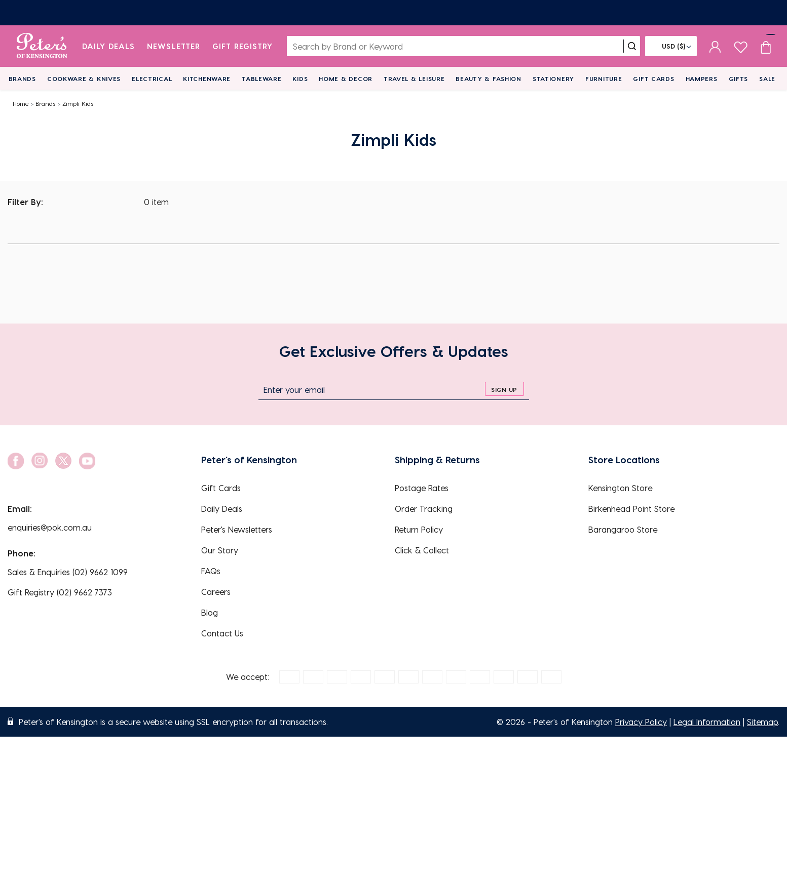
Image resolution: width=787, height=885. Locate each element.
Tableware (261, 78)
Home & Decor (345, 78)
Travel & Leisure (414, 78)
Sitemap (762, 722)
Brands (22, 78)
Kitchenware (207, 78)
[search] (632, 46)
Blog (209, 612)
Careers (216, 591)
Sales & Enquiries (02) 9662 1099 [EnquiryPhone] (68, 572)
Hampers (702, 78)
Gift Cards (653, 78)
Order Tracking (424, 508)
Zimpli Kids (77, 103)
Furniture (603, 78)
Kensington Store (620, 488)
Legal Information (706, 722)
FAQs (210, 571)
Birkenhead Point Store (631, 508)
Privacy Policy (641, 722)
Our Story (219, 550)
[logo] (42, 46)
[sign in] (715, 46)
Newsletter (173, 46)
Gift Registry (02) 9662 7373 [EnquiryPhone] (60, 592)
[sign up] (504, 389)
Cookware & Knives (84, 78)
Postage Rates (421, 488)
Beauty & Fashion (488, 78)
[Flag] (671, 46)
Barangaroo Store (622, 529)
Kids (300, 78)
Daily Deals (108, 46)
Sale (767, 78)
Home (21, 103)
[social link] (16, 461)
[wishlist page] (740, 46)
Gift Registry (242, 46)
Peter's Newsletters (236, 529)
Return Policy (419, 529)
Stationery (553, 78)
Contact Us (222, 633)
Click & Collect (422, 550)
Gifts (738, 78)
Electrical (152, 78)
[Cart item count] (765, 46)
